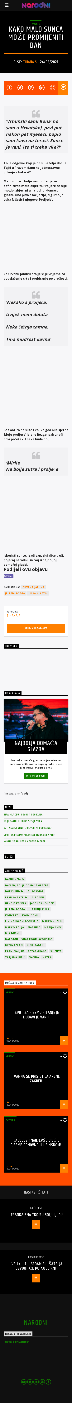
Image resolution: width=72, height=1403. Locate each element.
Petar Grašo (37, 951)
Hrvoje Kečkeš (15, 903)
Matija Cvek (53, 927)
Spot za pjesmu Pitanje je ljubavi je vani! (29, 835)
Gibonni (38, 897)
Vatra (47, 957)
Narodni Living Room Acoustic (28, 939)
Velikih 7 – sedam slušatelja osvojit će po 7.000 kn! (37, 1266)
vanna (34, 957)
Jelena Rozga (15, 593)
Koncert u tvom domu (22, 915)
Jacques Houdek (42, 903)
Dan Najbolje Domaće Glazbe (27, 885)
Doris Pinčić (14, 891)
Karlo (10, 1038)
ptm (9, 1166)
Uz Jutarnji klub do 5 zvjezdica (23, 821)
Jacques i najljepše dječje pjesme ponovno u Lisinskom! (36, 1142)
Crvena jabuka (33, 587)
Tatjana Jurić (15, 957)
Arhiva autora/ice (36, 628)
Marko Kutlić (52, 921)
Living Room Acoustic (21, 921)
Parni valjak (14, 951)
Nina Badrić (36, 945)
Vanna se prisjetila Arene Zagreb (25, 841)
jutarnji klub (39, 909)
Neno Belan (14, 945)
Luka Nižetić (38, 593)
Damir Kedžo (14, 879)
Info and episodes (36, 776)
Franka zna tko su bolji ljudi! (37, 1214)
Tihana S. (30, 62)
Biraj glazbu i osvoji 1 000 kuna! (23, 814)
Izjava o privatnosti (17, 1341)
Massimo (34, 927)
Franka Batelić (16, 897)
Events (10, 1120)
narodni (36, 1323)
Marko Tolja (14, 927)
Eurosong (35, 891)
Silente (55, 951)
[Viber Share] (8, 576)
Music (36, 24)
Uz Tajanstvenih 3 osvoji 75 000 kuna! (28, 828)
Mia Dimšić (13, 933)
